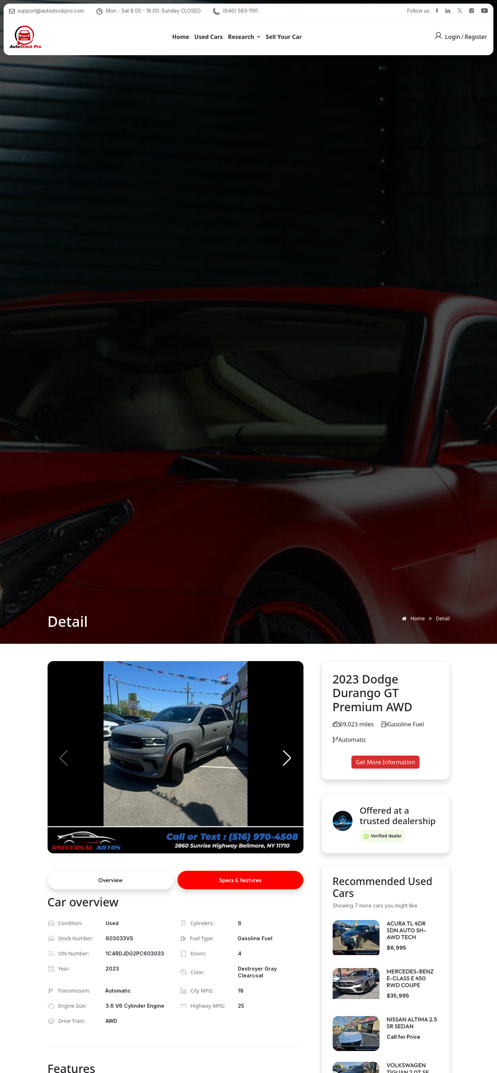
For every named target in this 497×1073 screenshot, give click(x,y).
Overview (110, 880)
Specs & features (240, 880)
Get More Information (385, 762)
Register (476, 36)
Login (452, 36)
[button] (287, 758)
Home (412, 618)
